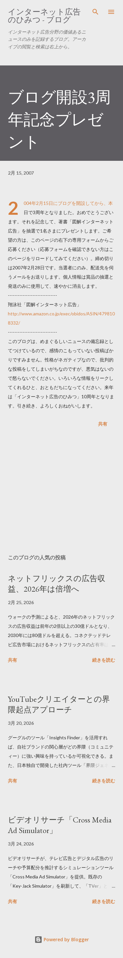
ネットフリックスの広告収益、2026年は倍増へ (56, 583)
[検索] (95, 12)
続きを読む (103, 660)
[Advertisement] (61, 492)
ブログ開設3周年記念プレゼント (59, 119)
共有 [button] (102, 424)
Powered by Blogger (61, 939)
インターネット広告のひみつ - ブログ (44, 16)
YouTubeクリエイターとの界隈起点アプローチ (59, 704)
